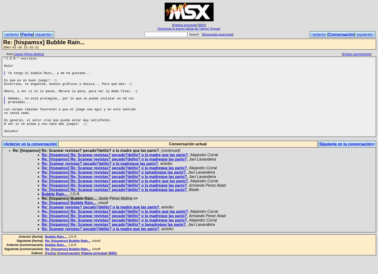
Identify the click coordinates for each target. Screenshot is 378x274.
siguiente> (44, 34)
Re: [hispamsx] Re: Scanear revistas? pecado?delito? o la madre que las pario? (115, 172)
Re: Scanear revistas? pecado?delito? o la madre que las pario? (100, 224)
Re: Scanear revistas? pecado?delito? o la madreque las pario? (100, 180)
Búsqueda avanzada (218, 34)
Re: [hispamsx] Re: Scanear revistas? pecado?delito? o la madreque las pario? (114, 176)
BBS (202, 25)
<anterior (11, 34)
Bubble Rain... (55, 211)
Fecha (27, 34)
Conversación (341, 34)
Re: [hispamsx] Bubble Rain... (69, 219)
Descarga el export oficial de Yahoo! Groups (189, 28)
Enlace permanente (357, 55)
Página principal (184, 25)
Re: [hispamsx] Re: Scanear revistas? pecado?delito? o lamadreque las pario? (114, 189)
